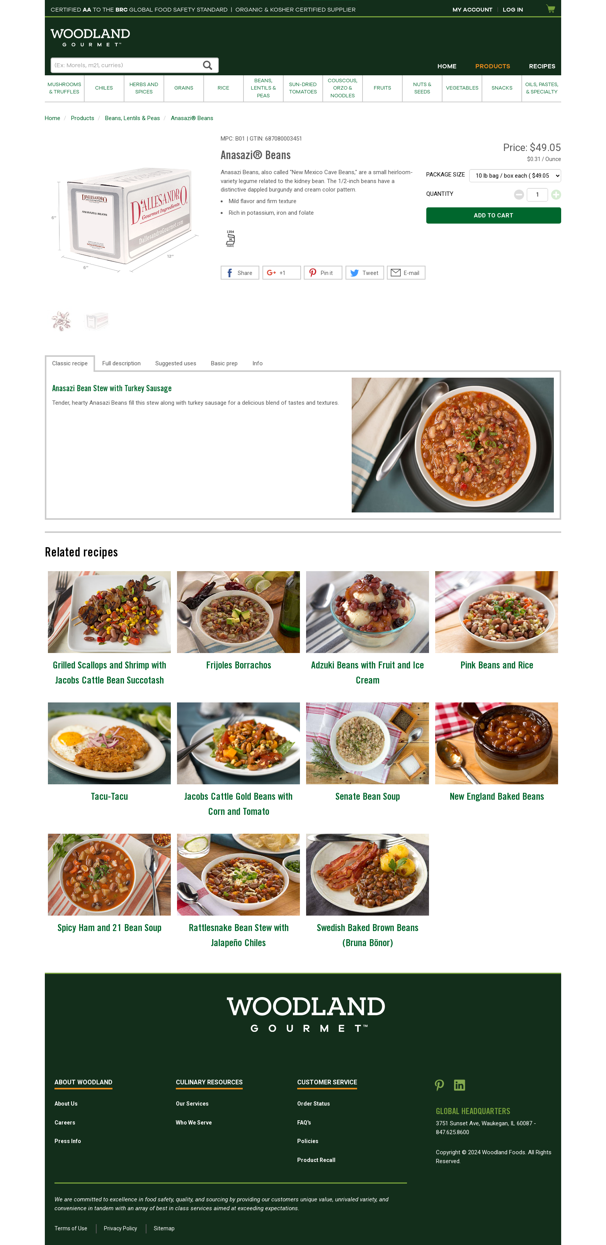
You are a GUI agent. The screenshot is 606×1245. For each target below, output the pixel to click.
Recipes (542, 66)
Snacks (502, 88)
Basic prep (224, 363)
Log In (513, 10)
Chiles (104, 88)
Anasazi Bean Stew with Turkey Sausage (112, 389)
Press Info (67, 1141)
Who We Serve (194, 1122)
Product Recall (316, 1160)
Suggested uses (175, 363)
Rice (223, 88)
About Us (66, 1104)
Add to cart (493, 215)
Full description (121, 363)
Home (446, 66)
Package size (445, 174)
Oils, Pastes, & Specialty (541, 88)
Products (492, 66)
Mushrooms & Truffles (64, 88)
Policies (307, 1141)
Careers (64, 1122)
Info (257, 363)
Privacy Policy (120, 1228)
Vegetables (462, 88)
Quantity (439, 193)
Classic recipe (70, 363)
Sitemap (164, 1228)
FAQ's (304, 1122)
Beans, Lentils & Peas (263, 88)
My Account (472, 10)
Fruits (382, 88)
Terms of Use (70, 1228)
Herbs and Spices (143, 88)
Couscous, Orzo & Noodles (342, 88)
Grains (183, 88)
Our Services (192, 1104)
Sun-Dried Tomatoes (303, 88)
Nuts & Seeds (422, 88)
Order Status (313, 1104)
